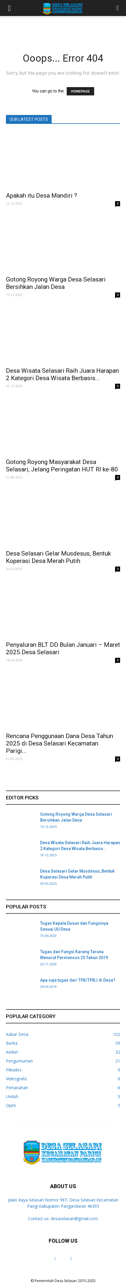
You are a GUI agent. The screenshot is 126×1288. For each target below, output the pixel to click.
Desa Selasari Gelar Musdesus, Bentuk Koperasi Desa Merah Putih (58, 557)
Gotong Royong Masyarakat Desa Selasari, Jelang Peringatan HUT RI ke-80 (62, 465)
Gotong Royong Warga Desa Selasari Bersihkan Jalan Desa (56, 283)
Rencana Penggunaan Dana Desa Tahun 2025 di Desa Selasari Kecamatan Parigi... (59, 743)
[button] (117, 8)
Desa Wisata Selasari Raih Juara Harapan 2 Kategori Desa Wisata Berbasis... (62, 374)
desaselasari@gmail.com (74, 1218)
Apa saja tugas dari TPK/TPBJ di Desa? (77, 980)
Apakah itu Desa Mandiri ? (41, 195)
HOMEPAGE (80, 91)
